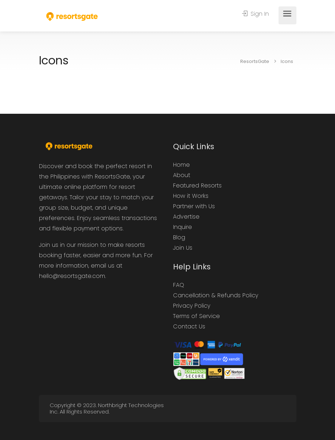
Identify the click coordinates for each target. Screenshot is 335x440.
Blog (179, 237)
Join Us (182, 248)
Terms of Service (196, 316)
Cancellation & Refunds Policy (215, 295)
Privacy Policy (191, 306)
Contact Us (189, 326)
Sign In (255, 14)
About (181, 175)
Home (181, 165)
